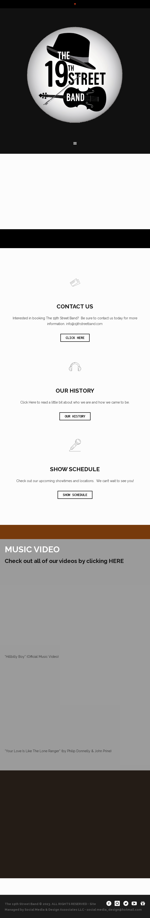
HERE (116, 561)
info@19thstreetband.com (84, 324)
